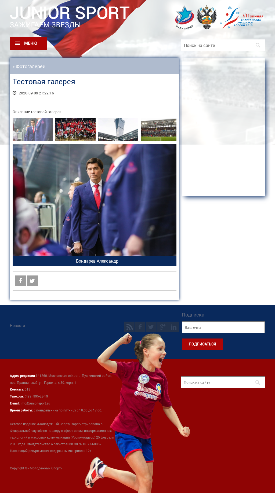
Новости (17, 325)
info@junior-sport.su (35, 403)
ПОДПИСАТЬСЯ (202, 344)
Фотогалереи (30, 66)
